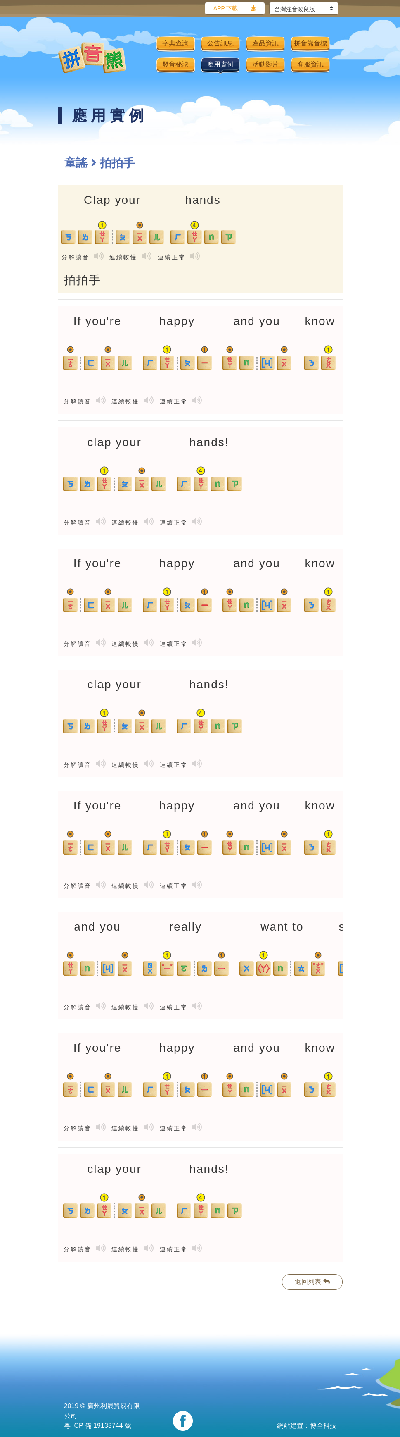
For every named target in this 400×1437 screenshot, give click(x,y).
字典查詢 (175, 43)
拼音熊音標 (310, 43)
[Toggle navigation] (144, 57)
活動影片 (265, 64)
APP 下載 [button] (225, 8)
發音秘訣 (175, 64)
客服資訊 (310, 64)
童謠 (76, 162)
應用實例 (220, 64)
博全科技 (323, 1425)
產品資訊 (265, 43)
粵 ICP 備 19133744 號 (97, 1425)
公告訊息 (220, 43)
